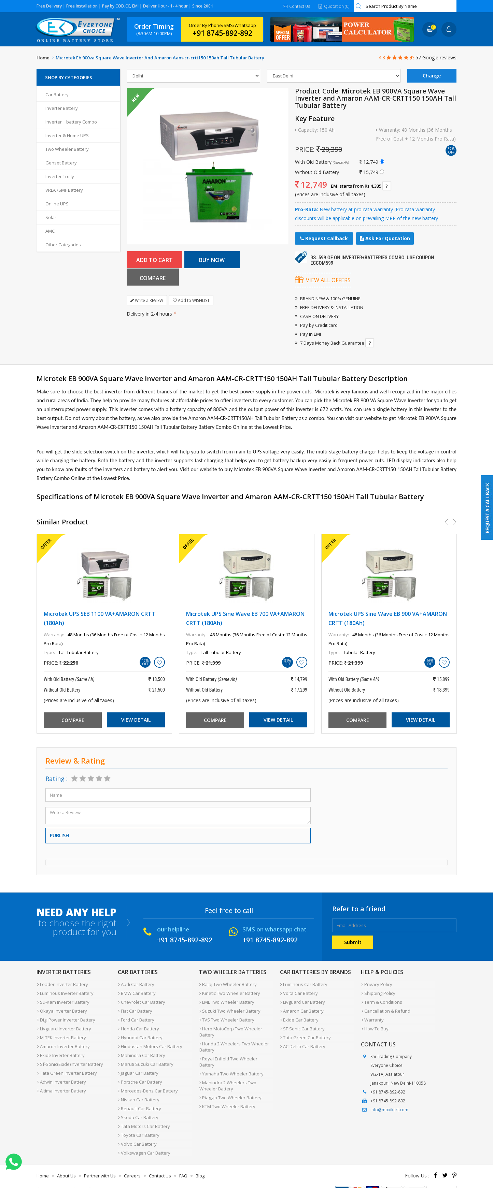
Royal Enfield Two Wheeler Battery (236, 1054)
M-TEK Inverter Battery (61, 1033)
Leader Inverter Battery (62, 984)
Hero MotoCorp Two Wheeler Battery (230, 1028)
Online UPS (57, 204)
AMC (50, 231)
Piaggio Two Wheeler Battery (230, 1084)
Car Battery (57, 94)
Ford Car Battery (136, 1017)
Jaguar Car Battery (138, 1066)
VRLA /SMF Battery (64, 190)
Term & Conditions (381, 1000)
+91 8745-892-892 (222, 33)
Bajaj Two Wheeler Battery (227, 984)
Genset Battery (61, 163)
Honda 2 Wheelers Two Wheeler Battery (233, 1042)
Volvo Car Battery (137, 1131)
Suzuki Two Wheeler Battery (229, 1008)
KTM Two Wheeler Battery (227, 1092)
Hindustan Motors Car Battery (150, 1041)
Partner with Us (100, 1162)
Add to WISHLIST (191, 283)
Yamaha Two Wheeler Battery (231, 1062)
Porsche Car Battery (140, 1074)
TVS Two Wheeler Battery (226, 1017)
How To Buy (374, 1025)
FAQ (183, 1162)
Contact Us (296, 6)
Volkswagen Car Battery (144, 1139)
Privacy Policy (376, 984)
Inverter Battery (61, 108)
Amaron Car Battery (301, 1008)
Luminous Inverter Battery (65, 992)
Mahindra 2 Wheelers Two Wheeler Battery (227, 1073)
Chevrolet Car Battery (141, 1000)
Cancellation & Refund (385, 1008)
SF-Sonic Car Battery (302, 1025)
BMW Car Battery (136, 992)
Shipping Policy (378, 992)
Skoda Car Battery (138, 1107)
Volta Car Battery (299, 992)
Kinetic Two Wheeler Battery (229, 992)
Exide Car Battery (299, 1017)
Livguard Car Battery (302, 1000)
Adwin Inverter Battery (61, 1074)
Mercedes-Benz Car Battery (148, 1082)
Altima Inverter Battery (61, 1082)
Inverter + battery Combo (71, 122)
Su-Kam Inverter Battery (63, 1000)
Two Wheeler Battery (67, 149)
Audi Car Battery (136, 984)
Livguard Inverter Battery (63, 1025)
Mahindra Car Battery (141, 1049)
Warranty (372, 1017)
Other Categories (63, 245)
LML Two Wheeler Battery (226, 1000)
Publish (59, 835)
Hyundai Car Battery (140, 1033)
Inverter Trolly (59, 176)
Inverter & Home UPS (67, 135)
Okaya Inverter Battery (61, 1008)
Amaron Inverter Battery (63, 1041)
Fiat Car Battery (135, 1008)
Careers (132, 1162)
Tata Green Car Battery (305, 1033)
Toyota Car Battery (138, 1123)
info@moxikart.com (389, 1106)
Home (43, 58)
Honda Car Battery (138, 1025)
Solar (50, 217)
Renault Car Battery (139, 1099)
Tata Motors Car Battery (144, 1115)
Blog (200, 1162)
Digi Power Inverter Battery (66, 1017)
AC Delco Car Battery (302, 1041)
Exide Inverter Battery (60, 1049)
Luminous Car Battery (303, 984)
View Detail (136, 719)
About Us (66, 1162)
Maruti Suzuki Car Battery (145, 1058)
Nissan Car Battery (138, 1090)
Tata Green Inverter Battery (66, 1066)
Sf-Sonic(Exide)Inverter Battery (69, 1058)
